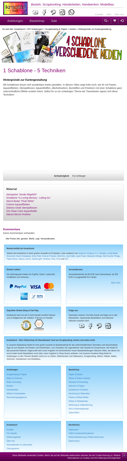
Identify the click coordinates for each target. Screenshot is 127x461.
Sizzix (28, 259)
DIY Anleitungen (35, 29)
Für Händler (12, 433)
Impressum (73, 430)
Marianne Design (94, 256)
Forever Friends (49, 256)
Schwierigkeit (61, 176)
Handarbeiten (12, 390)
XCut (58, 259)
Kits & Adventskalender (79, 409)
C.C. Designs (100, 253)
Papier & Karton (76, 374)
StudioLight (37, 259)
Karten (73, 29)
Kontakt (99, 14)
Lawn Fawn (81, 256)
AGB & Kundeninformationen (81, 433)
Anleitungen (15, 21)
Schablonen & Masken (78, 390)
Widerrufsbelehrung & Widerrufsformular (86, 437)
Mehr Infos (115, 283)
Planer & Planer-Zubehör (79, 378)
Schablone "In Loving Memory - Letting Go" (28, 197)
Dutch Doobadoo (23, 256)
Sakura (21, 259)
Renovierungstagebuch (17, 397)
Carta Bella (112, 253)
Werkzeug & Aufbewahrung (80, 405)
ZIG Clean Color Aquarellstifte (21, 211)
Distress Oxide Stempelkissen (21, 207)
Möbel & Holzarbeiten (16, 393)
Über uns (119, 14)
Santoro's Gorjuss (86, 253)
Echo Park (36, 256)
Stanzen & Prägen (77, 386)
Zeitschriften (74, 412)
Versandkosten (48, 238)
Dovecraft (11, 256)
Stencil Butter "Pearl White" (20, 201)
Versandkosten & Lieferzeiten (19, 445)
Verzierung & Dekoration (79, 393)
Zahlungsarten (13, 448)
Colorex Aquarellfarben (18, 204)
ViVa (53, 259)
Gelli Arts (61, 256)
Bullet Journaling (14, 382)
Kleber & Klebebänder (78, 401)
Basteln (10, 386)
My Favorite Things (111, 256)
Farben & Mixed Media (78, 397)
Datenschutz (74, 441)
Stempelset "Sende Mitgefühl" (21, 194)
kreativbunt (19, 29)
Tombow (46, 259)
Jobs (108, 14)
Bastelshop (37, 21)
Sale (54, 21)
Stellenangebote (14, 437)
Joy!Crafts (70, 256)
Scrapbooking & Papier (56, 29)
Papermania (12, 259)
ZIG (66, 259)
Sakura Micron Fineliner (18, 214)
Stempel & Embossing (78, 382)
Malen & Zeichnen (14, 378)
